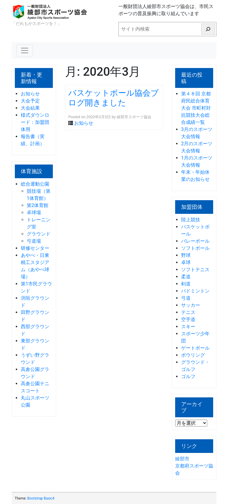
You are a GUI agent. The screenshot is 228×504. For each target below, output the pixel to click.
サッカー (190, 305)
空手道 (188, 319)
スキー (188, 326)
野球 (186, 255)
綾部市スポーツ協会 (134, 117)
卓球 (186, 262)
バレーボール (195, 241)
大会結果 (30, 108)
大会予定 (30, 101)
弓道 (186, 298)
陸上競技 (190, 219)
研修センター (35, 248)
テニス (188, 312)
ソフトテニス (195, 269)
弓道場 (34, 241)
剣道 (186, 284)
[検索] (208, 29)
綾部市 (182, 459)
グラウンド (38, 234)
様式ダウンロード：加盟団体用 (35, 122)
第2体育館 (37, 205)
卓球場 (34, 212)
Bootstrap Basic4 (40, 498)
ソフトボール (195, 248)
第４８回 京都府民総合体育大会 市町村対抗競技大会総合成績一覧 (196, 108)
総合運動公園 (35, 184)
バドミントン (195, 291)
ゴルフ (188, 376)
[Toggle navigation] (24, 50)
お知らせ (30, 94)
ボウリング (193, 355)
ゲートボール (195, 348)
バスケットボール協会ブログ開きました (113, 98)
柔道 (186, 276)
